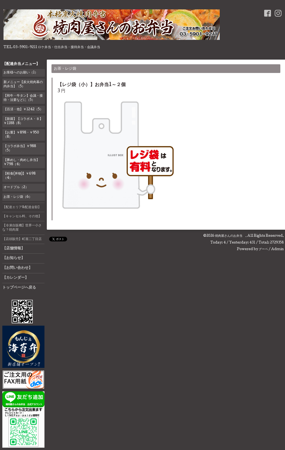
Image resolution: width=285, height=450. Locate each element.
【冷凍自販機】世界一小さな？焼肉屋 (22, 228)
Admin (277, 249)
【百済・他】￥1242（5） (23, 109)
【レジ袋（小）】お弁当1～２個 (91, 85)
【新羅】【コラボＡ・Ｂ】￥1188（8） (23, 121)
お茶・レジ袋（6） (18, 197)
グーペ (263, 249)
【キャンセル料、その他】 (22, 216)
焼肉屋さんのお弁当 (230, 236)
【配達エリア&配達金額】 (21, 207)
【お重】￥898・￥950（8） (21, 135)
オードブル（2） (16, 187)
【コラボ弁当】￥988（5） (20, 149)
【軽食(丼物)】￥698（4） (20, 176)
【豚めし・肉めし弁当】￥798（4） (22, 162)
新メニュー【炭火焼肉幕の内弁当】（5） (23, 84)
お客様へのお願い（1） (21, 73)
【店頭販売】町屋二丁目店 (22, 239)
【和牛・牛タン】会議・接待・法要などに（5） (23, 98)
